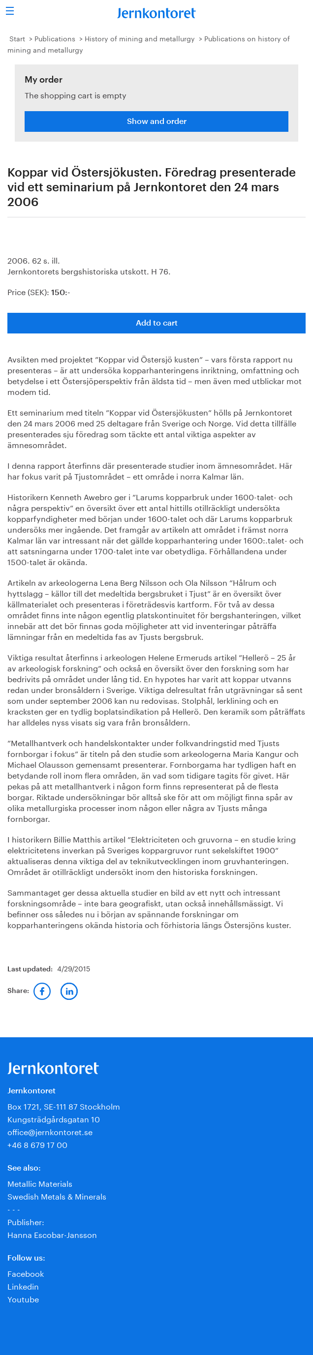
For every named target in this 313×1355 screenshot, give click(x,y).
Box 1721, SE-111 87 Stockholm (63, 1105)
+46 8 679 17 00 (37, 1144)
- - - (13, 1208)
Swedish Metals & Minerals (56, 1195)
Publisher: (25, 1221)
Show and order (157, 121)
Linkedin (23, 1285)
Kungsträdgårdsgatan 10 (53, 1118)
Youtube (23, 1298)
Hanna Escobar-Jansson (52, 1234)
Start (17, 37)
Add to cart (157, 323)
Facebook (25, 1272)
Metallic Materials (39, 1182)
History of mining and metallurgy (140, 37)
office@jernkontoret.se (50, 1131)
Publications (54, 37)
